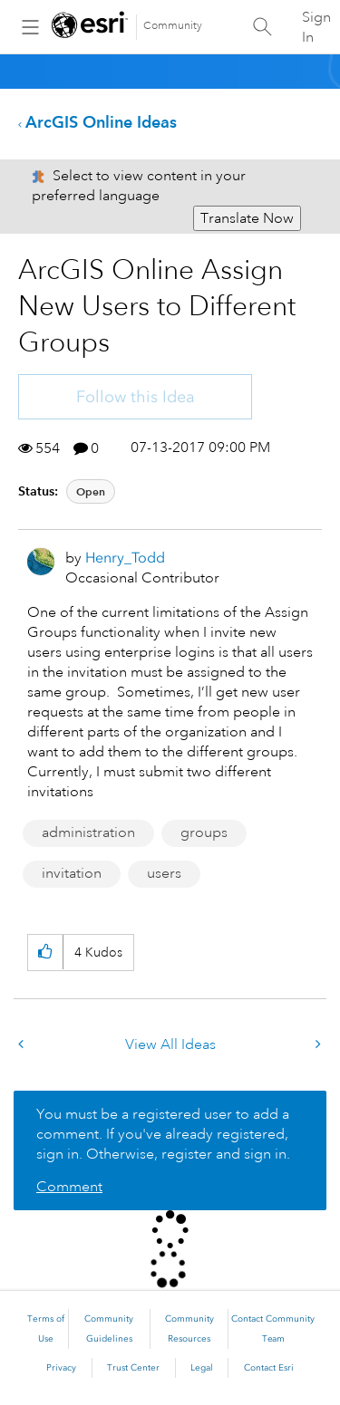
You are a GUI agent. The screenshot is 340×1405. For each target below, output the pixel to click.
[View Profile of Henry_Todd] (125, 557)
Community (172, 26)
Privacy (61, 1367)
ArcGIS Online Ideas (101, 121)
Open (90, 491)
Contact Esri (269, 1367)
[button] (45, 952)
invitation (72, 873)
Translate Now (247, 218)
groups (204, 832)
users (164, 873)
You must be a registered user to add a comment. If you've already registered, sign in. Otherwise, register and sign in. (163, 1134)
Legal (201, 1367)
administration (88, 832)
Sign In (316, 27)
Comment (69, 1187)
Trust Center (133, 1367)
